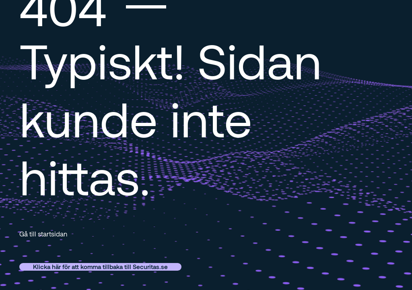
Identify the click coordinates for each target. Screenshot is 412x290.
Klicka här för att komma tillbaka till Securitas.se (100, 266)
